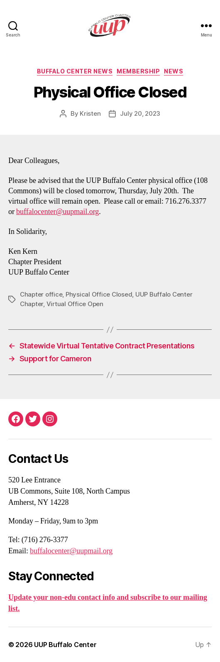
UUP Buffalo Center (65, 644)
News (173, 71)
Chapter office (41, 294)
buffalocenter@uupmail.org (57, 212)
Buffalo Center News (75, 71)
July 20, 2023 (140, 113)
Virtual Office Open (74, 304)
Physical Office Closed (99, 294)
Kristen (90, 113)
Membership (138, 71)
